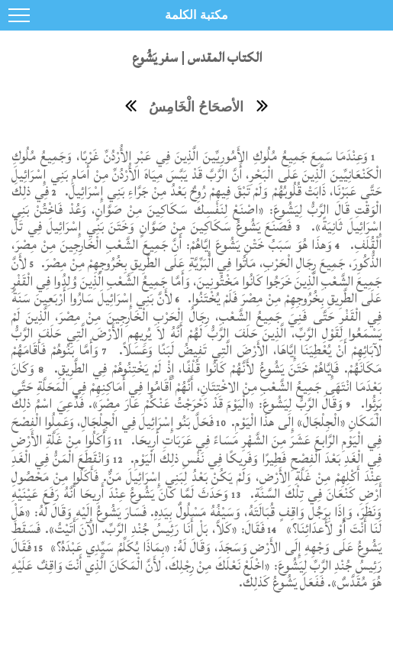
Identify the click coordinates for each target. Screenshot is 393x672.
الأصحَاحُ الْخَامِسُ (196, 107)
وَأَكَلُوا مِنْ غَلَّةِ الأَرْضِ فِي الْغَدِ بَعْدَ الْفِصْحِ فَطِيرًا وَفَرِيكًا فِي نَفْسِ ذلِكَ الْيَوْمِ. (196, 449)
